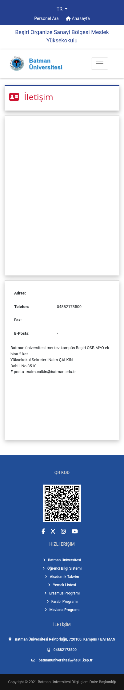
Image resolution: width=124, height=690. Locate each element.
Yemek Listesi (62, 585)
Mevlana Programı (62, 610)
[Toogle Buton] (99, 63)
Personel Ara (47, 18)
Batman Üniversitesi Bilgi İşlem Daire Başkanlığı (77, 682)
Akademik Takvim (62, 577)
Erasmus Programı (62, 593)
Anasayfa (78, 18)
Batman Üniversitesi (62, 560)
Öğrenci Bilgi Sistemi (62, 568)
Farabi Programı (62, 601)
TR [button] (60, 9)
